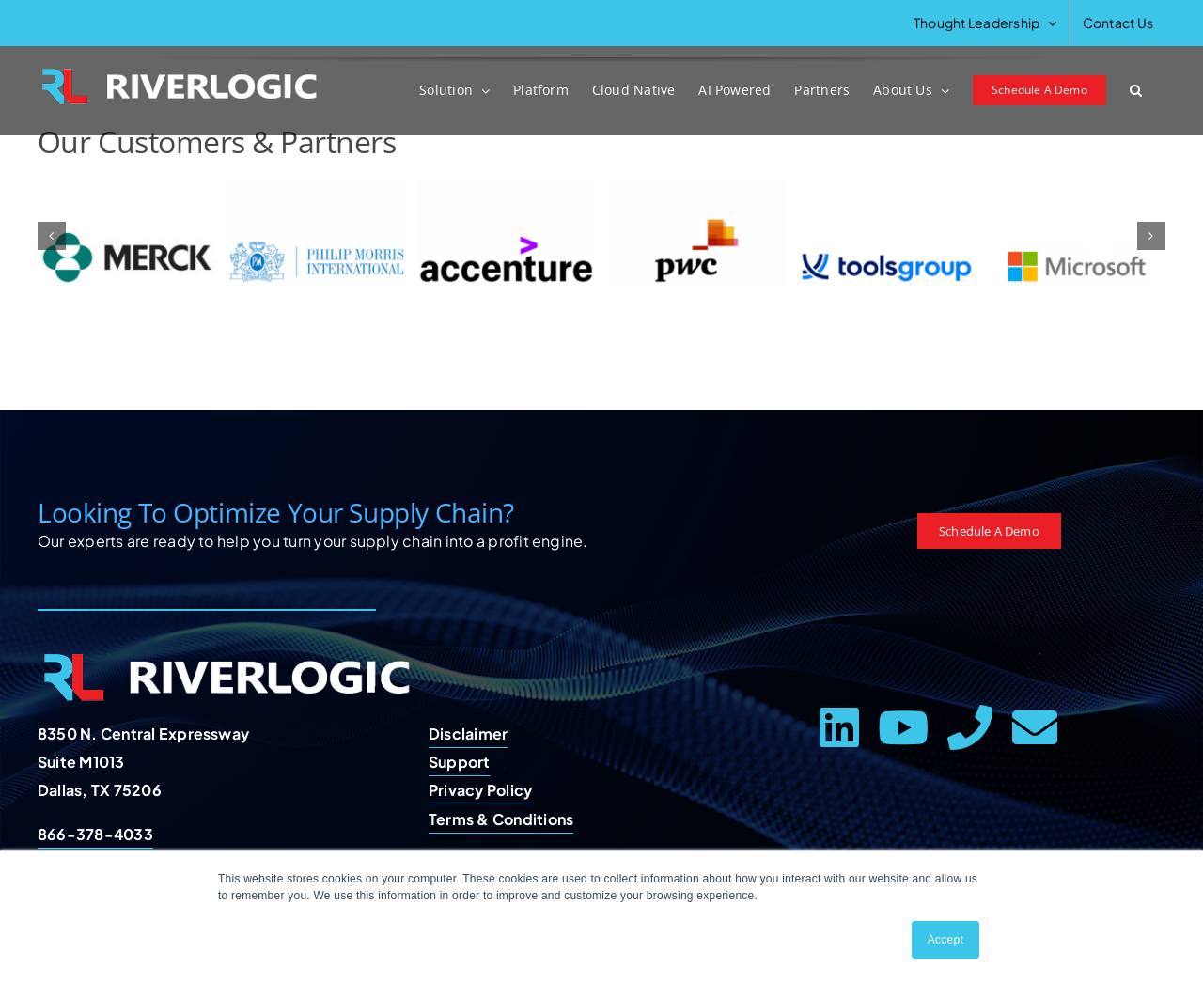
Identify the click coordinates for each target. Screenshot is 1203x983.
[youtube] (903, 727)
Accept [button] (945, 939)
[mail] (1034, 727)
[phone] (969, 727)
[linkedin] (839, 727)
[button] (1136, 90)
